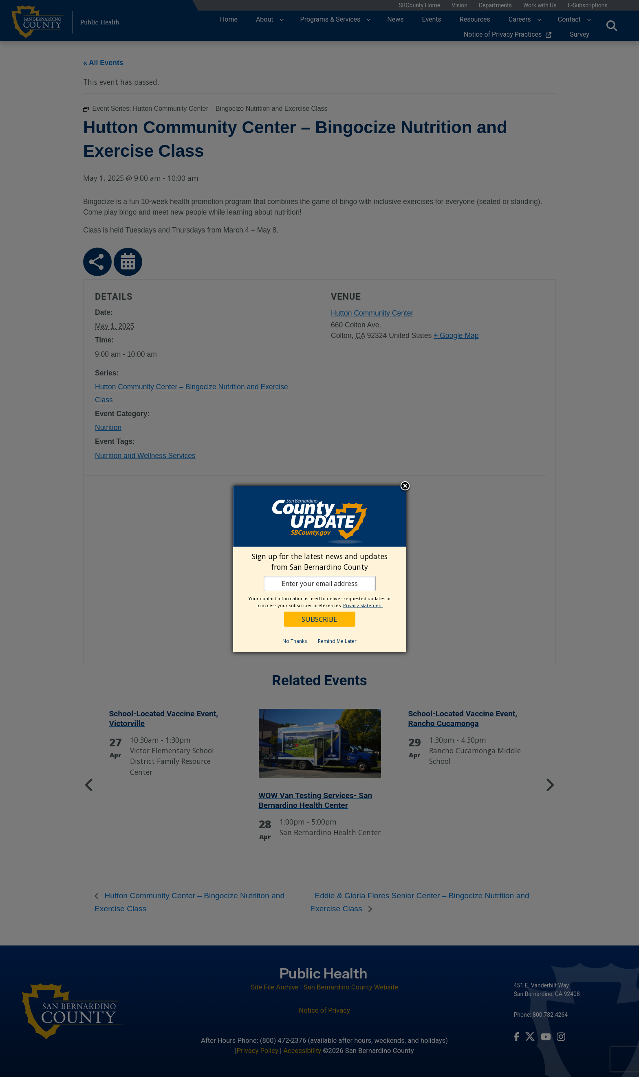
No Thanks (294, 641)
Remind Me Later (337, 641)
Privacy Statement (363, 605)
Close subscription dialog (405, 486)
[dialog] (319, 569)
